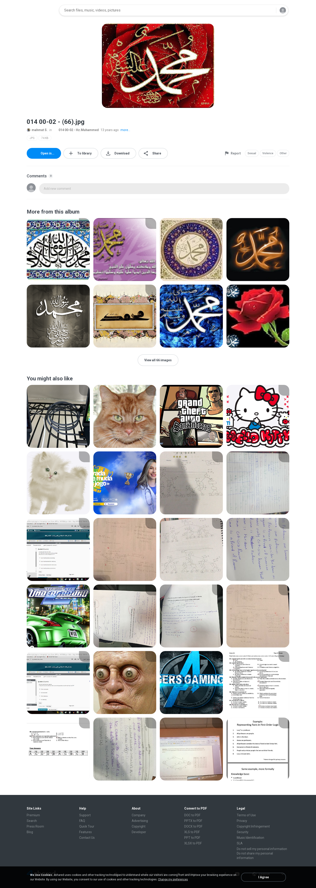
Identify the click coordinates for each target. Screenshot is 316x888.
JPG (32, 138)
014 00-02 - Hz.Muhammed (76, 130)
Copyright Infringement (253, 826)
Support (85, 815)
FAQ (82, 821)
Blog (30, 832)
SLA (240, 843)
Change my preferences (173, 879)
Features (85, 832)
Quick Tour (86, 826)
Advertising (140, 821)
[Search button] (270, 10)
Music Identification (250, 837)
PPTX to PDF (193, 821)
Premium (33, 815)
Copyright (138, 826)
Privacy (242, 821)
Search (32, 821)
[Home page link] (41, 10)
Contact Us (87, 837)
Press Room (35, 826)
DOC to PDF (192, 815)
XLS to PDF (192, 832)
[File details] (58, 249)
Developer (139, 832)
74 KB (44, 138)
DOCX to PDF (193, 826)
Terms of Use (246, 815)
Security (242, 832)
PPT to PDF (192, 837)
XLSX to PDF (193, 843)
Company (138, 815)
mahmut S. (37, 130)
